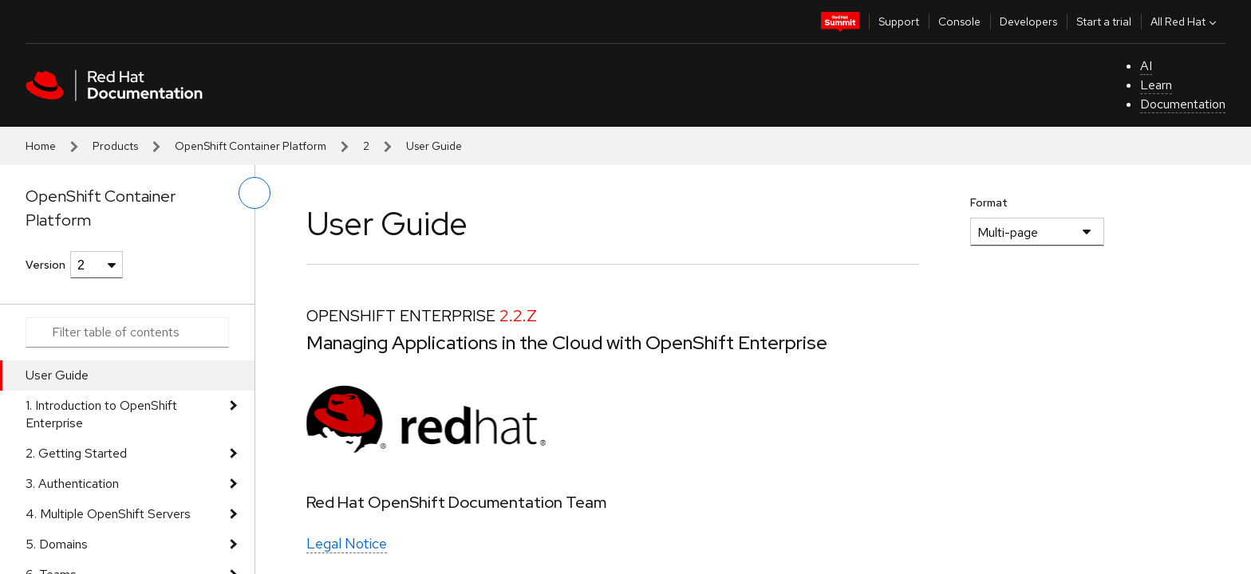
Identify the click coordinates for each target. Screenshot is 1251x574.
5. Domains (57, 544)
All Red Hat (1185, 21)
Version (45, 265)
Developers (1028, 21)
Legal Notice (346, 543)
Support (898, 21)
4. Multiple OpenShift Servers (108, 513)
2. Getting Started (76, 453)
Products (115, 146)
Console (959, 21)
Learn (1156, 85)
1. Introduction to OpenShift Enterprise (101, 414)
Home (41, 146)
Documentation (1182, 104)
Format (989, 202)
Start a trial (1103, 21)
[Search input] (127, 332)
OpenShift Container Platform (250, 146)
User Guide (57, 375)
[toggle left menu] (254, 193)
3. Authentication (72, 483)
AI (1146, 65)
